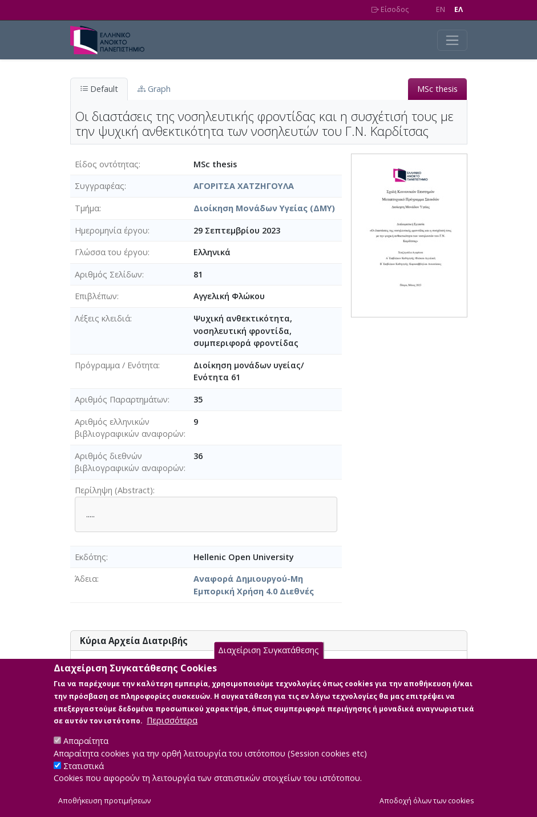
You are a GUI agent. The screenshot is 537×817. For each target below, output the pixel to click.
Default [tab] (99, 88)
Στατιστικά (83, 779)
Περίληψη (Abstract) (114, 490)
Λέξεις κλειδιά (102, 318)
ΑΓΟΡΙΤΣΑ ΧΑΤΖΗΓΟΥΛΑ (243, 185)
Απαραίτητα (85, 754)
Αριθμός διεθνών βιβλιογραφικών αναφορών (129, 462)
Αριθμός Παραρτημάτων (121, 399)
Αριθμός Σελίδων (108, 274)
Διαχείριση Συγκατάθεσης (268, 663)
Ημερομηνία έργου (111, 230)
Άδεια (86, 578)
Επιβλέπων (96, 296)
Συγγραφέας (99, 185)
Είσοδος (390, 9)
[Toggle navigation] (452, 40)
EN (440, 9)
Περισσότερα (172, 734)
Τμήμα (87, 208)
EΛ (458, 9)
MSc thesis (437, 88)
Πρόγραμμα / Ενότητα (116, 365)
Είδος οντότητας (107, 164)
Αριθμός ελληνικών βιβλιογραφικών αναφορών (129, 428)
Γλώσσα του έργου (111, 252)
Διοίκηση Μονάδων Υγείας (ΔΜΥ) (264, 208)
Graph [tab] (154, 88)
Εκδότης (90, 557)
